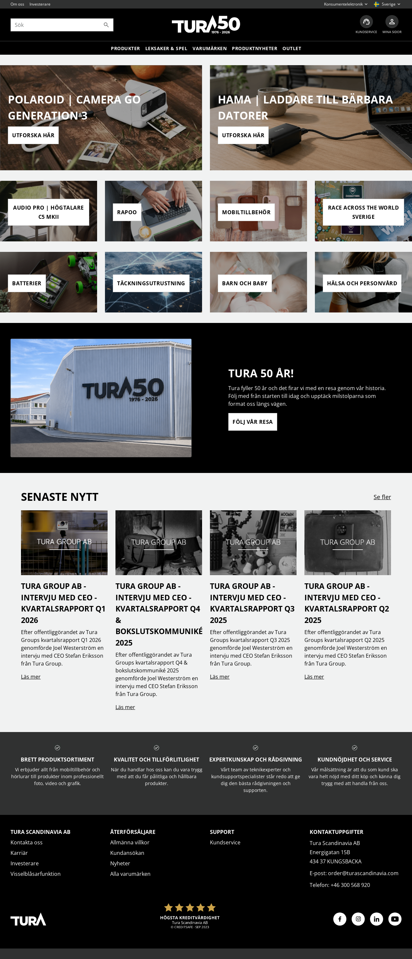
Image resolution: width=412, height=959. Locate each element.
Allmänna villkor (130, 842)
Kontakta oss (26, 842)
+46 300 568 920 (350, 885)
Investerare (40, 4)
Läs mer (31, 676)
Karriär (19, 852)
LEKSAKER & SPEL (166, 48)
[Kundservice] (366, 24)
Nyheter (120, 863)
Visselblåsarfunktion (35, 873)
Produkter (125, 48)
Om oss (17, 4)
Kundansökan (127, 852)
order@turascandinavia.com (363, 873)
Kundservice (225, 842)
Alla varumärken (130, 873)
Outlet (291, 48)
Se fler (382, 497)
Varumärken (210, 48)
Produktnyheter (254, 48)
